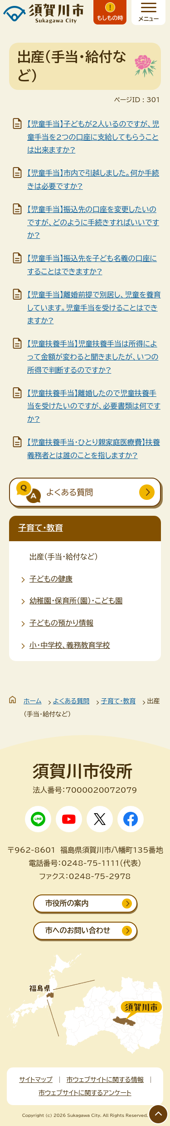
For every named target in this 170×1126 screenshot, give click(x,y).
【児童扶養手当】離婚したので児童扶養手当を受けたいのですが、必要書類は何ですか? (93, 406)
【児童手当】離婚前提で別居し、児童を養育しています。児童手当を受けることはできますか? (94, 308)
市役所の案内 (67, 903)
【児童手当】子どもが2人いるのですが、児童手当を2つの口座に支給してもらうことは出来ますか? (93, 137)
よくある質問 (71, 701)
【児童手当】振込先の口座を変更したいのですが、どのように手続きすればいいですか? (93, 222)
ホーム (32, 701)
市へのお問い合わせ (78, 930)
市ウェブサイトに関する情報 (105, 1080)
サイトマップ (36, 1080)
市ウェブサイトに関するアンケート (85, 1093)
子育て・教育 (40, 527)
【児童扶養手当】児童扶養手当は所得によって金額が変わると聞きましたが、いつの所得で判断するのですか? (92, 357)
